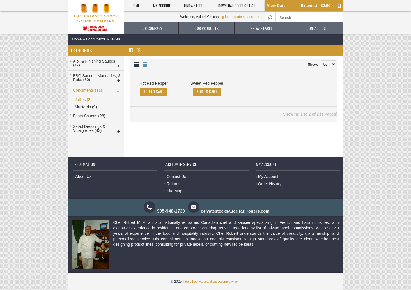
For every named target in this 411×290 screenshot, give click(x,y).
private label (261, 28)
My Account (162, 5)
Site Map (174, 191)
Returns (173, 183)
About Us (83, 176)
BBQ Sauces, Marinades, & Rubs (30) (97, 78)
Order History (269, 183)
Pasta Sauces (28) (89, 116)
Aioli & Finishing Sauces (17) (97, 64)
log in (224, 17)
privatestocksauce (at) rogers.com (235, 211)
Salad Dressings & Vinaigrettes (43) (97, 129)
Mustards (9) (86, 107)
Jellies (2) (83, 99)
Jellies (115, 39)
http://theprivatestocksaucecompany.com (212, 282)
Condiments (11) (97, 91)
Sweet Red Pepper (207, 83)
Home (135, 5)
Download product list (236, 5)
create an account (246, 17)
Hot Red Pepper (153, 83)
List (137, 64)
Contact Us (176, 176)
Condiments (95, 39)
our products (206, 28)
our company (151, 28)
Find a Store (193, 5)
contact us (316, 28)
